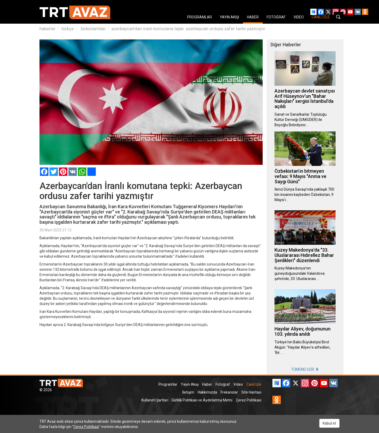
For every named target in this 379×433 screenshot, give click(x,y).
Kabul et (329, 423)
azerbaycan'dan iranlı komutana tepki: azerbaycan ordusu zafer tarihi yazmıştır (188, 28)
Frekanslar (229, 392)
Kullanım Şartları (154, 400)
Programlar (167, 384)
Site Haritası (251, 392)
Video (238, 384)
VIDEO (298, 17)
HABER (253, 17)
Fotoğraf (223, 384)
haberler (47, 28)
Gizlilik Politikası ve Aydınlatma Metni (202, 400)
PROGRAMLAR (199, 17)
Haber (207, 384)
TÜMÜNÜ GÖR (305, 369)
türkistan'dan (92, 28)
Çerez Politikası (248, 400)
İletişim (188, 392)
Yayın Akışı (190, 384)
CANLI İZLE (321, 17)
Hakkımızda (207, 392)
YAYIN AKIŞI (229, 17)
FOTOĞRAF (276, 17)
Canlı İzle (253, 384)
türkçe (67, 28)
